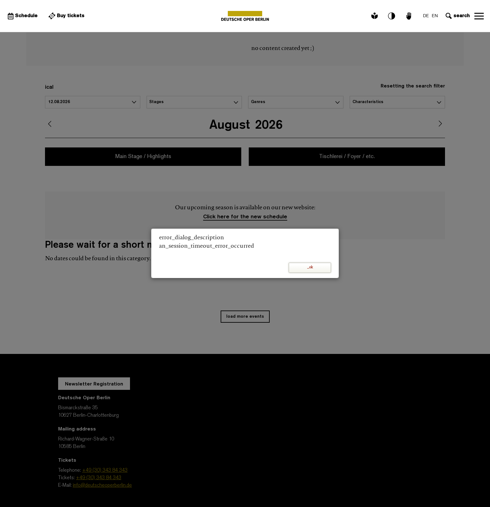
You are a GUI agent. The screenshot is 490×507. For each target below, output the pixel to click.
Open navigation (479, 16)
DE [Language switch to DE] (426, 16)
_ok (310, 267)
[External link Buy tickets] (65, 16)
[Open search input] (457, 16)
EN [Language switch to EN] (435, 16)
